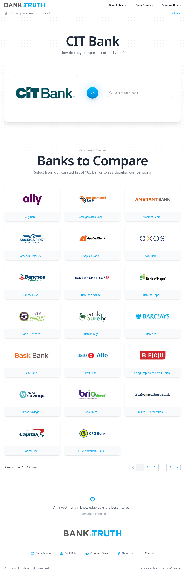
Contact (149, 553)
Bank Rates (118, 5)
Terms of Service (171, 568)
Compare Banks (171, 5)
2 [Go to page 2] (147, 467)
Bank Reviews (144, 5)
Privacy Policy (149, 568)
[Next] (177, 467)
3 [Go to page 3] (155, 467)
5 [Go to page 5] (170, 467)
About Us (127, 553)
